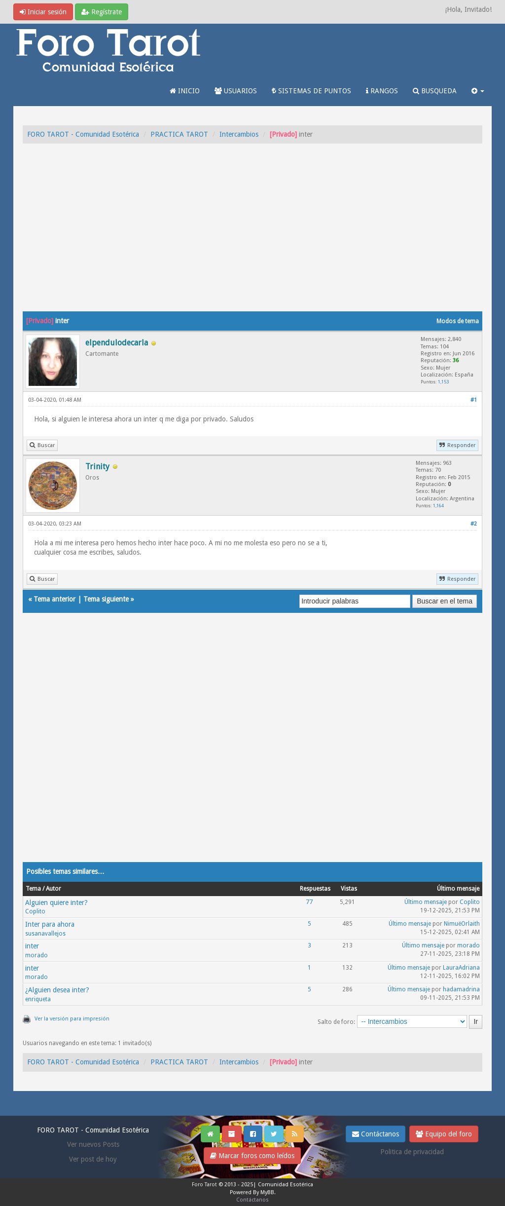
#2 (473, 524)
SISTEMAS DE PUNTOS (311, 91)
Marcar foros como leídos (252, 1156)
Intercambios (238, 134)
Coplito (35, 911)
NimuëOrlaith (462, 923)
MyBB (267, 1192)
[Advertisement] (252, 237)
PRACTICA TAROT (179, 134)
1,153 (443, 381)
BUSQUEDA (435, 91)
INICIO (185, 91)
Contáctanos (375, 1134)
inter (32, 946)
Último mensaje (425, 902)
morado (36, 955)
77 (309, 902)
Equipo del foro (444, 1134)
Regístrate (101, 12)
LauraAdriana (461, 967)
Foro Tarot (204, 1184)
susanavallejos (45, 933)
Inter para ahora (49, 924)
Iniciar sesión (43, 12)
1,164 (438, 505)
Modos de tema (457, 321)
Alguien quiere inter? (56, 902)
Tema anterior (54, 599)
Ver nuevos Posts (93, 1144)
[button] (478, 91)
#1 (473, 400)
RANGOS (382, 91)
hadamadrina (461, 989)
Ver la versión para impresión (72, 1019)
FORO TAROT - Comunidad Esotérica (83, 134)
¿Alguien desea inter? (57, 990)
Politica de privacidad (412, 1152)
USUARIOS (236, 91)
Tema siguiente (106, 599)
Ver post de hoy (93, 1159)
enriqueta (38, 999)
